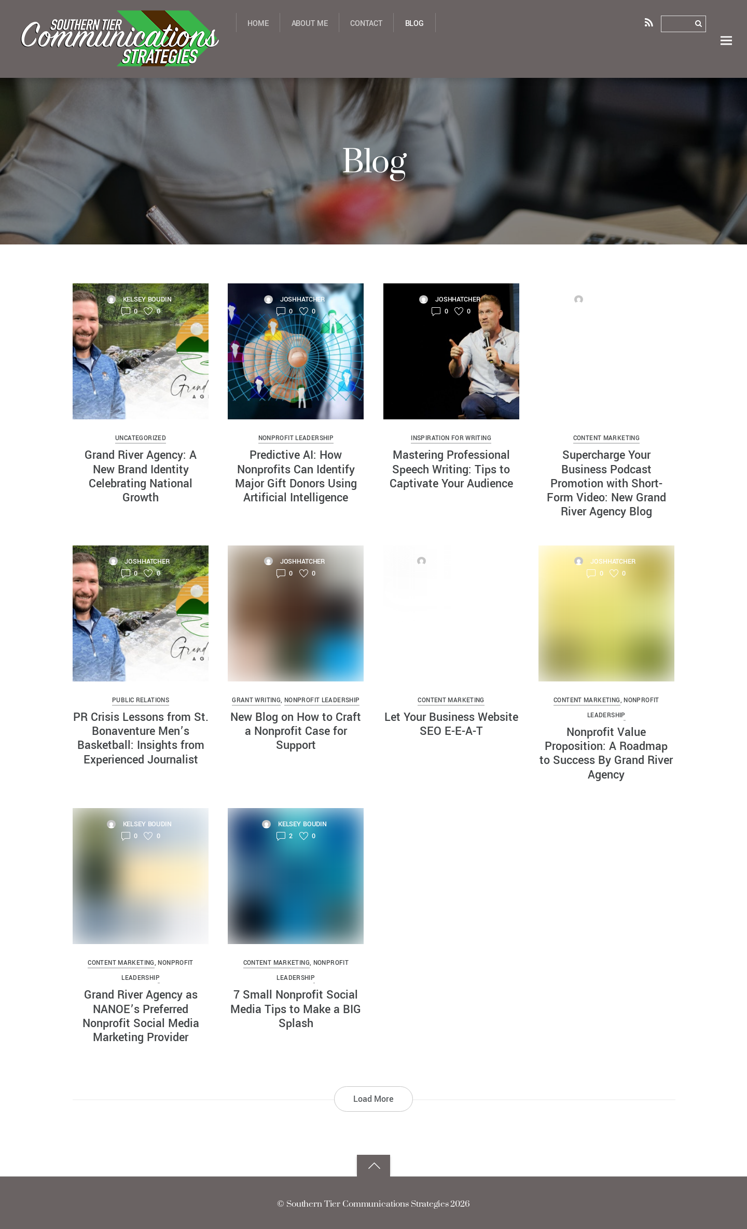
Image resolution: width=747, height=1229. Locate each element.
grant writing (256, 699)
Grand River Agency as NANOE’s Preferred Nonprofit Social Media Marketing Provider (140, 1013)
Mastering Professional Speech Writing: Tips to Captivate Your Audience (451, 469)
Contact (366, 23)
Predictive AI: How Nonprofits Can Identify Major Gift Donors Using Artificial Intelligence (296, 477)
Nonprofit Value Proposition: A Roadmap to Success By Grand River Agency (606, 752)
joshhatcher (302, 300)
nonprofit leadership (296, 439)
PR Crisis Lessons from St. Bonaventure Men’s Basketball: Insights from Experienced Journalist (141, 737)
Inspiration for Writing (451, 439)
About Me (310, 23)
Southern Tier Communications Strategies (367, 1200)
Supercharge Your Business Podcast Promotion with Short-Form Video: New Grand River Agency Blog (606, 483)
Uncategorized (140, 439)
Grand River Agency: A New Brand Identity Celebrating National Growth (141, 477)
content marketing (606, 439)
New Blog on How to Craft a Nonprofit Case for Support (295, 730)
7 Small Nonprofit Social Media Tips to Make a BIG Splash (295, 1006)
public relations (140, 699)
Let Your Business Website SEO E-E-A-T (451, 723)
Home (257, 23)
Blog (414, 23)
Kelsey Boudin (147, 300)
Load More (373, 1095)
